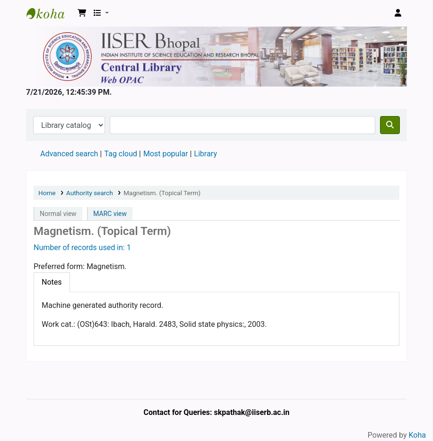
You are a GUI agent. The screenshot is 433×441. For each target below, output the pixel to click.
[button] (82, 13)
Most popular (165, 153)
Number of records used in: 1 (82, 247)
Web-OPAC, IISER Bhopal (50, 13)
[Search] (390, 125)
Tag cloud (120, 153)
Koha (417, 435)
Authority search (89, 193)
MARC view (110, 213)
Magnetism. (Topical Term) (162, 193)
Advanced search (69, 153)
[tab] (52, 282)
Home (47, 193)
